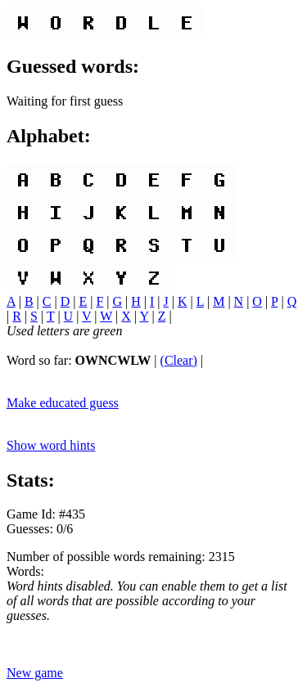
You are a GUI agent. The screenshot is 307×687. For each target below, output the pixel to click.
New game (35, 673)
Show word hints (51, 445)
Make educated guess (63, 403)
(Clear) (178, 360)
